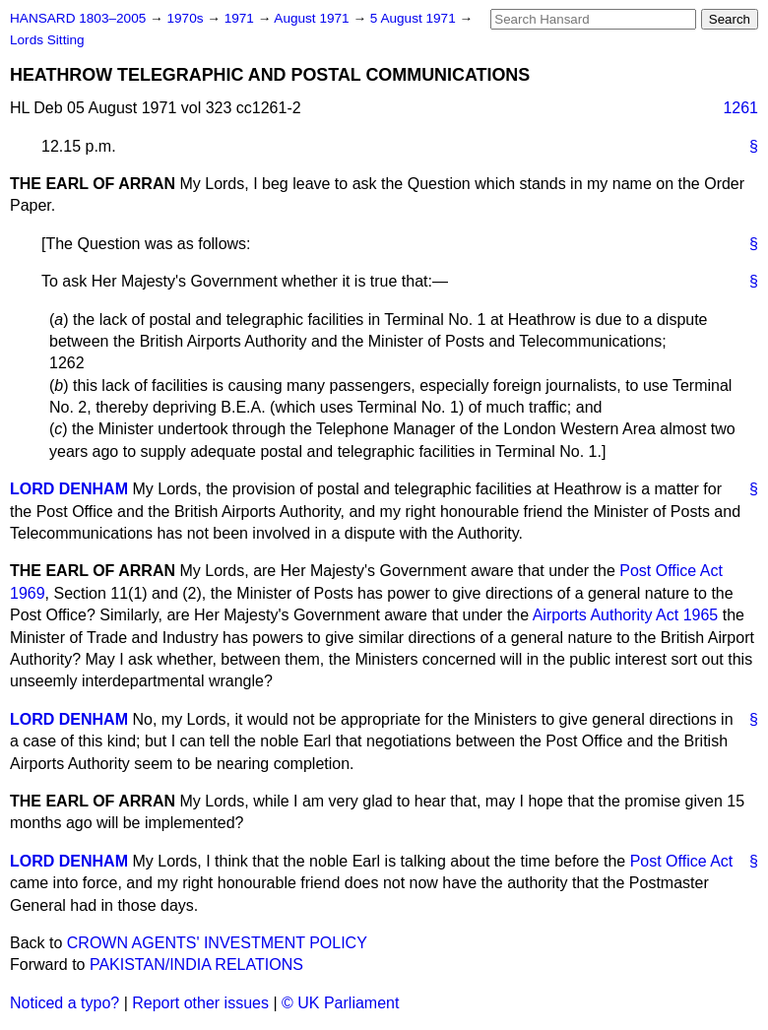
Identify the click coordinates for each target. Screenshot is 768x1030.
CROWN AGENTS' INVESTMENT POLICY (217, 942)
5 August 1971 (415, 18)
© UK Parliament (340, 1003)
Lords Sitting (47, 39)
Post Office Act (682, 861)
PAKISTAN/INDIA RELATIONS (196, 964)
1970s (186, 18)
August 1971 (313, 18)
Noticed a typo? (64, 1003)
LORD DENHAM (69, 489)
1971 (241, 18)
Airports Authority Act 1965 (626, 615)
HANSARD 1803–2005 (78, 18)
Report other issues (200, 1003)
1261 (740, 107)
